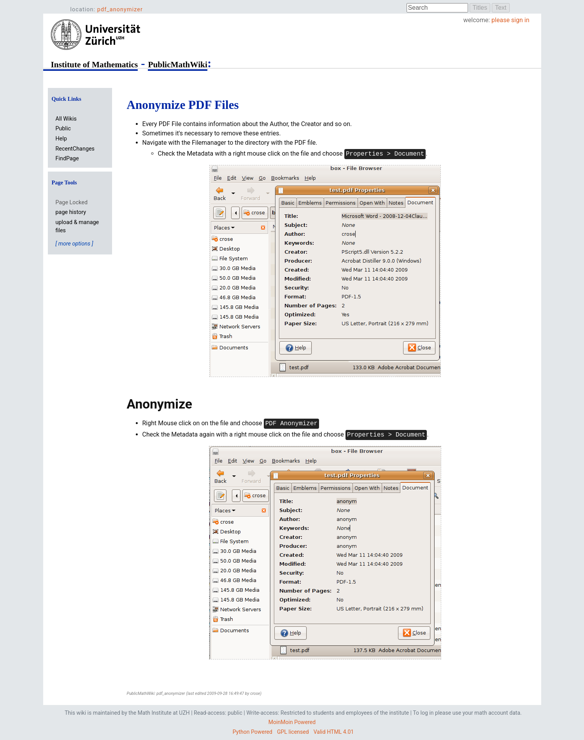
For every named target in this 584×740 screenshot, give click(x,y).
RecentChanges (75, 149)
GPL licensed (293, 732)
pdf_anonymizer (120, 9)
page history (71, 212)
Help (61, 138)
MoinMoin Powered (292, 722)
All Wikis (66, 119)
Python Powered (252, 732)
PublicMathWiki (177, 64)
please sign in (510, 20)
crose (255, 693)
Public (63, 128)
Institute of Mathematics (94, 64)
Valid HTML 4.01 (334, 732)
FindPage (67, 158)
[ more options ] (74, 243)
